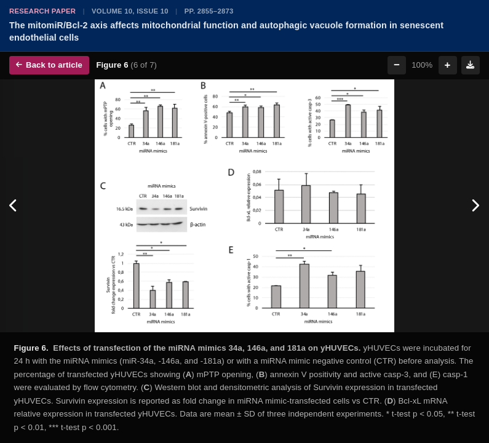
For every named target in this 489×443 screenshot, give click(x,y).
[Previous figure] (14, 205)
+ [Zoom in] (448, 65)
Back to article (49, 65)
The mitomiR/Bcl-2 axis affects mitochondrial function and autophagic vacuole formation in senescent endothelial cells (226, 31)
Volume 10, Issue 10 (130, 11)
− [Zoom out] (397, 65)
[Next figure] (475, 205)
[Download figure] (470, 65)
